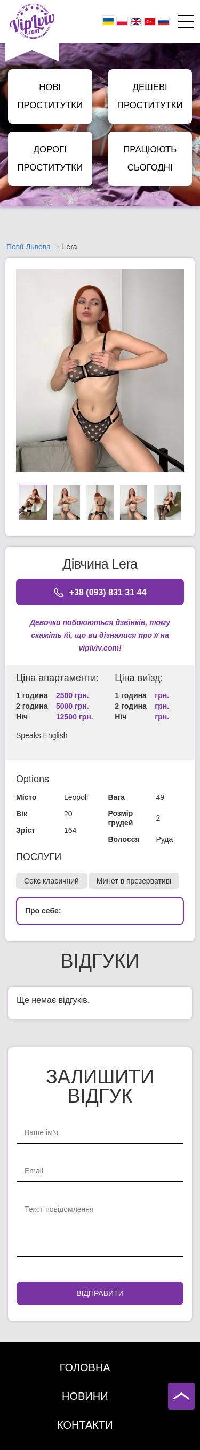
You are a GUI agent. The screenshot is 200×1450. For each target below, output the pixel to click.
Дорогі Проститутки (50, 158)
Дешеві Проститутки (150, 96)
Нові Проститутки (50, 96)
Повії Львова (28, 246)
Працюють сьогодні (150, 158)
